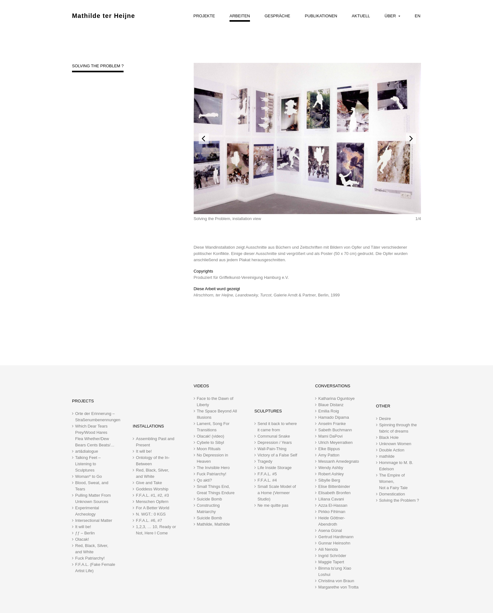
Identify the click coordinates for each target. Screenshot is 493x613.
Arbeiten (240, 16)
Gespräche (277, 16)
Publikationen (321, 16)
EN (417, 16)
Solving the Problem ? (98, 66)
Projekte (204, 16)
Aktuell (361, 16)
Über (391, 16)
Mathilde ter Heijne (103, 16)
